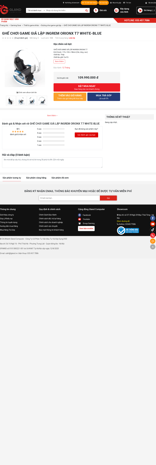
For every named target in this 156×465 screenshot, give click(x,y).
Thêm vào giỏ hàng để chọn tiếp (70, 97)
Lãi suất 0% (104, 97)
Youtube (84, 219)
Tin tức (127, 3)
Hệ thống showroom (71, 3)
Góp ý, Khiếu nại (6, 219)
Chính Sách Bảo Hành (48, 215)
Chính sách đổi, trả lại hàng (50, 219)
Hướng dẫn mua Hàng (9, 226)
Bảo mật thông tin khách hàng (51, 230)
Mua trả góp (115, 3)
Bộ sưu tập (103, 3)
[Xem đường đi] (123, 221)
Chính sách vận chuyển (48, 226)
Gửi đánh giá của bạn (86, 135)
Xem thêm (59, 61)
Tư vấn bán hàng (89, 3)
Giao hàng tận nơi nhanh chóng (87, 87)
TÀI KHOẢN (150, 3)
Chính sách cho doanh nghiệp (51, 222)
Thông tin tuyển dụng (8, 222)
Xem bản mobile (86, 228)
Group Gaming (86, 223)
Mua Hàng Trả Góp (7, 230)
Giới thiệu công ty (7, 215)
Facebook (84, 215)
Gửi (108, 198)
